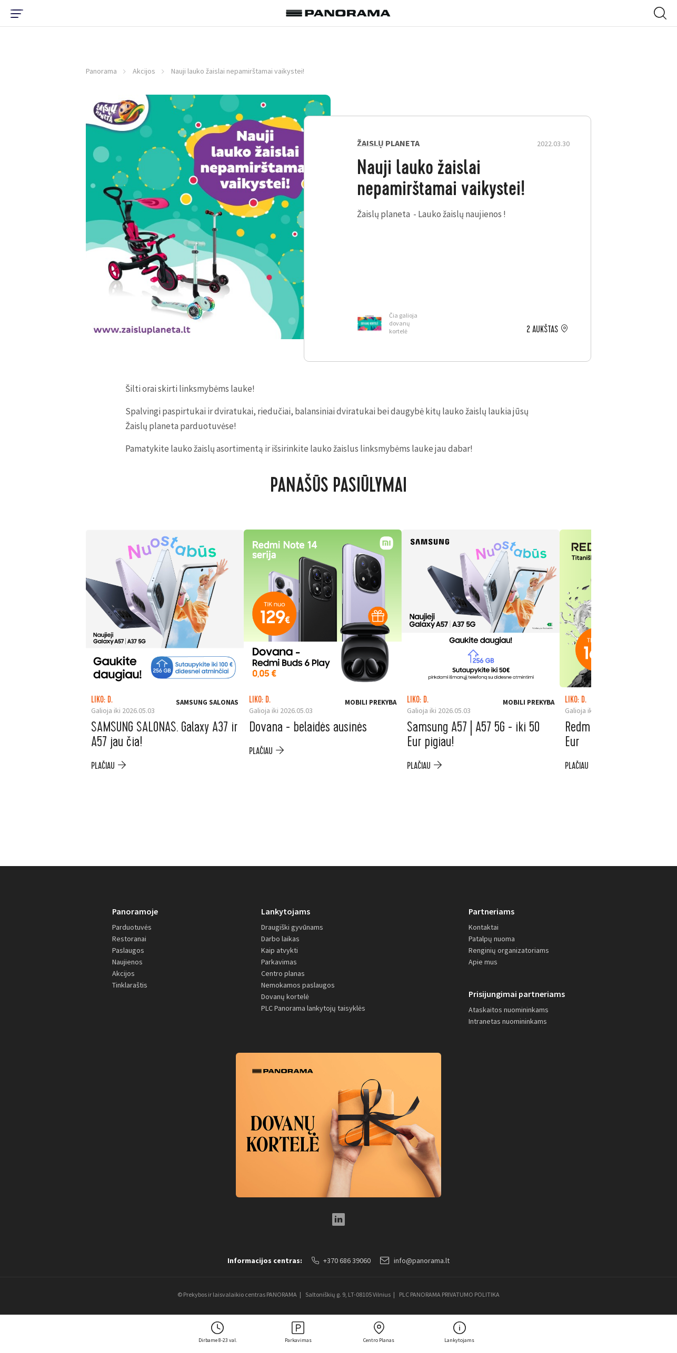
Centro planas (283, 973)
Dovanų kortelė (285, 996)
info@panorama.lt (415, 1260)
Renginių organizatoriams (509, 950)
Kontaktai (484, 927)
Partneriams (491, 911)
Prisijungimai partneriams (517, 994)
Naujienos (127, 962)
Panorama (101, 71)
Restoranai (129, 938)
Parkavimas (279, 962)
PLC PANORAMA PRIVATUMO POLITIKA (449, 1294)
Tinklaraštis (129, 985)
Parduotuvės (132, 927)
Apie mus (483, 962)
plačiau (103, 765)
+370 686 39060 (341, 1260)
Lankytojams (285, 911)
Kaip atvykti (279, 950)
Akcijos (144, 71)
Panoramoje (135, 911)
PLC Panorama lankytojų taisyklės (313, 1008)
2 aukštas (542, 329)
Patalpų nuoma (492, 938)
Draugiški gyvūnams (292, 927)
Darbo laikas (280, 938)
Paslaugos (128, 950)
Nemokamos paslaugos (298, 985)
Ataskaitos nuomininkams (509, 1009)
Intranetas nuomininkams (508, 1021)
